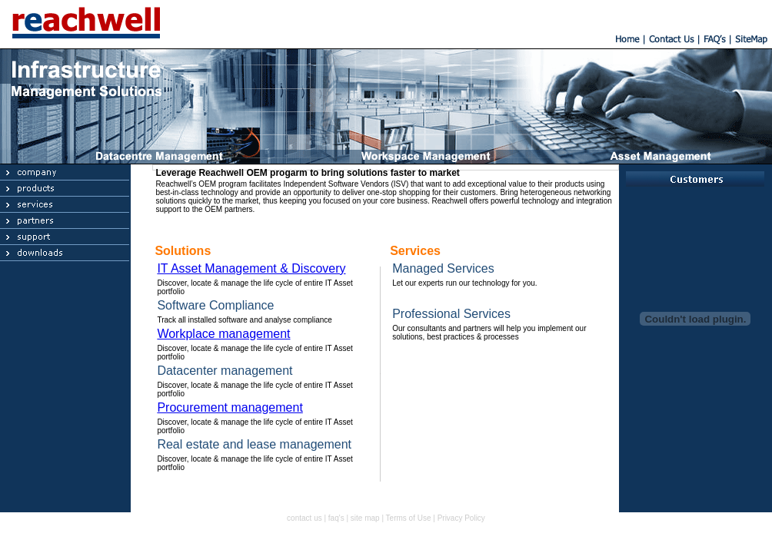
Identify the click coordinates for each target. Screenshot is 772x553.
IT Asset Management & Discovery (251, 268)
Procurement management (229, 407)
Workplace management (223, 333)
